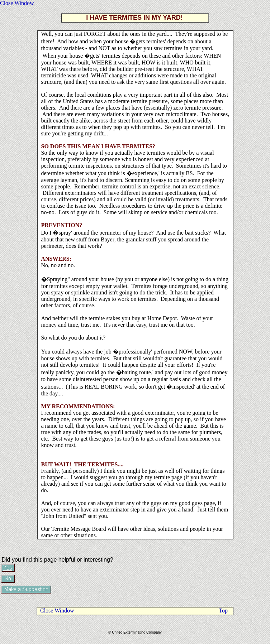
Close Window (17, 3)
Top (223, 610)
